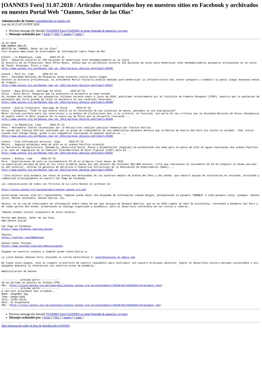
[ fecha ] (47, 34)
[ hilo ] (57, 34)
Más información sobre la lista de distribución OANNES (36, 378)
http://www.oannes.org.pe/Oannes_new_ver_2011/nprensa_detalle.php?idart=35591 (57, 175)
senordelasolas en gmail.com (53, 21)
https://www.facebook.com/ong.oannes (27, 266)
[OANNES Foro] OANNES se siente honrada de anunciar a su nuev (87, 30)
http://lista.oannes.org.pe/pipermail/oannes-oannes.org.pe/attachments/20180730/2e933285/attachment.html (85, 334)
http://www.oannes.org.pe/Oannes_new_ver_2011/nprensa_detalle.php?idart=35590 (57, 155)
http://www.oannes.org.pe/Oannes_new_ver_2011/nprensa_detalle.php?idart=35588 (57, 114)
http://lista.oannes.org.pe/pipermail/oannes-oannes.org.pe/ (44, 219)
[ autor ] (79, 34)
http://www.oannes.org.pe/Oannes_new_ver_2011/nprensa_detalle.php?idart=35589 (57, 134)
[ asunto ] (67, 34)
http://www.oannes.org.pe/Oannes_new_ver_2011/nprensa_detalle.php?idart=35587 (57, 94)
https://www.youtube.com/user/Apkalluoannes (32, 287)
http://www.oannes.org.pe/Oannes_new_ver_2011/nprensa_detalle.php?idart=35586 (57, 74)
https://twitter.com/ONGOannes (23, 276)
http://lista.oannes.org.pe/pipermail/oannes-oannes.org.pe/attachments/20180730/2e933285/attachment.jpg (85, 358)
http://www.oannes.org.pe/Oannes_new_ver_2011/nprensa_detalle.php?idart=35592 (57, 195)
